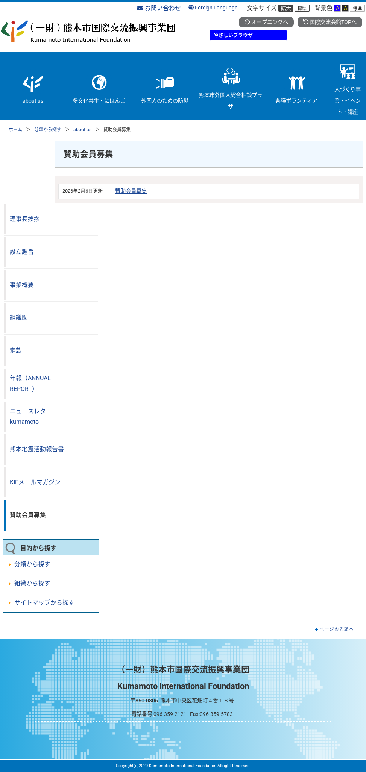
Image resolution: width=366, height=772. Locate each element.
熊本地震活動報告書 (37, 449)
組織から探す (32, 583)
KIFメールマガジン (35, 482)
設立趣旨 (22, 251)
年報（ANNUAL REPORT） (30, 384)
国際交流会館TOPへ (330, 22)
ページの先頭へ (337, 629)
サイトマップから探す (44, 602)
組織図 (19, 317)
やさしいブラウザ (233, 35)
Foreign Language (212, 8)
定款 (16, 350)
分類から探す (47, 129)
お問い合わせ (159, 8)
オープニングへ (266, 22)
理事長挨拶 (25, 219)
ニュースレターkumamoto (31, 417)
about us (82, 129)
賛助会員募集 (131, 191)
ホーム (15, 129)
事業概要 (22, 284)
